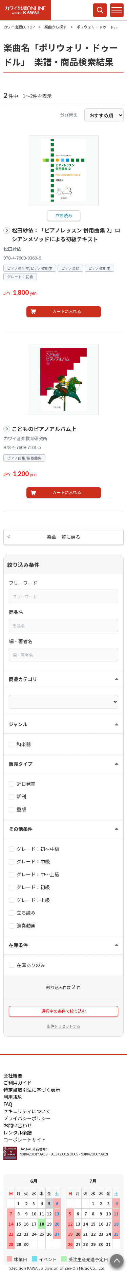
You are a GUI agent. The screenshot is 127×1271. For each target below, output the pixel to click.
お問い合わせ (17, 1125)
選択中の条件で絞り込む (63, 1011)
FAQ (7, 1104)
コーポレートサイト (24, 1139)
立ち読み (64, 215)
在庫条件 (18, 945)
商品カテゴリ (23, 679)
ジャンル (18, 724)
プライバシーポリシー (27, 1118)
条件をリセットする (63, 1026)
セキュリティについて (26, 1111)
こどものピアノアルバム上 (44, 429)
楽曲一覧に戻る (63, 536)
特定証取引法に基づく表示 (31, 1089)
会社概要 (12, 1075)
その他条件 (21, 828)
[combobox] (63, 596)
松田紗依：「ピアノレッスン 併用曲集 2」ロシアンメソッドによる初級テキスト (66, 234)
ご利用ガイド (17, 1082)
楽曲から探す (55, 26)
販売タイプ (21, 763)
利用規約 (12, 1096)
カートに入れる (66, 311)
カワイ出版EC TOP (19, 26)
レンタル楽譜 (17, 1132)
